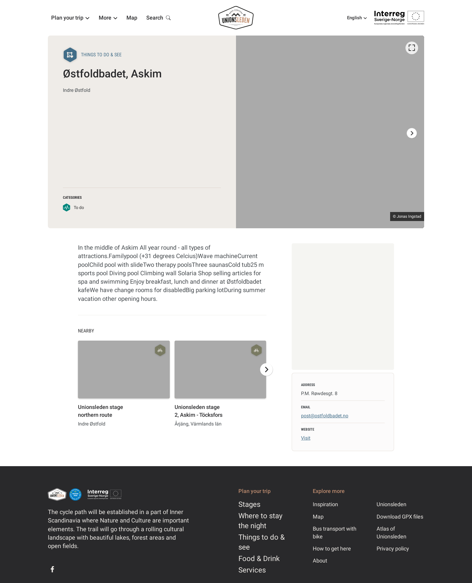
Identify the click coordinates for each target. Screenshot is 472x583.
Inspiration (325, 504)
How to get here (332, 548)
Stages (249, 504)
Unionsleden (391, 504)
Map (318, 516)
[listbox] (330, 132)
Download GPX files (400, 516)
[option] (330, 132)
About (320, 560)
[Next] (412, 133)
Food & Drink (259, 558)
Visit (305, 438)
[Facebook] (52, 569)
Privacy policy (393, 548)
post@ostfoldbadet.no (324, 416)
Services (252, 570)
